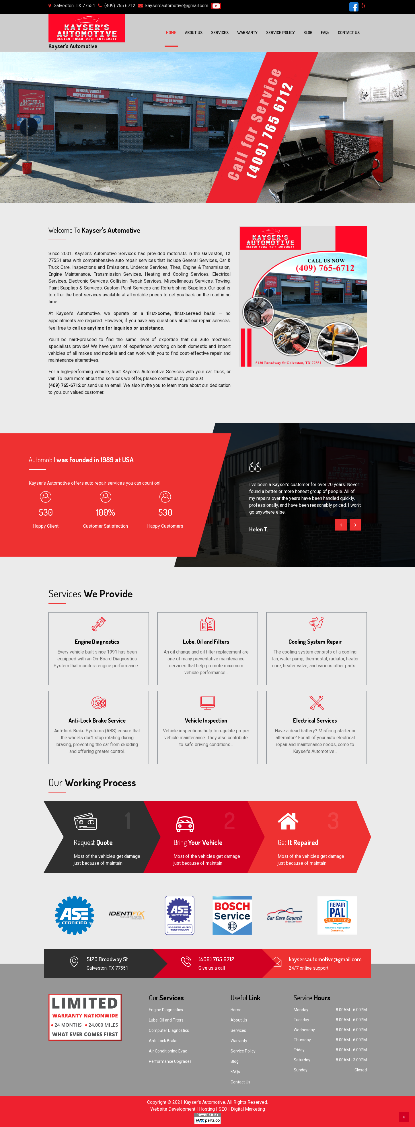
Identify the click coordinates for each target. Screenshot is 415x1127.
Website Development (172, 1109)
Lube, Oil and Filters (206, 641)
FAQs (235, 1071)
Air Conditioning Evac (168, 1051)
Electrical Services (315, 720)
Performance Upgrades (170, 1061)
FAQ (325, 32)
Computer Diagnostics (169, 1030)
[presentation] (341, 524)
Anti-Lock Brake (163, 1040)
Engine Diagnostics (97, 641)
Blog (307, 32)
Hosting (207, 1109)
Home (171, 32)
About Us (193, 32)
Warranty (247, 32)
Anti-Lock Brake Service (97, 720)
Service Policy (280, 32)
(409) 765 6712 (119, 5)
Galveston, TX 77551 (74, 5)
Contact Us (349, 32)
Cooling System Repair (315, 641)
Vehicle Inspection (206, 720)
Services (220, 32)
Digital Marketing (248, 1109)
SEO (223, 1109)
